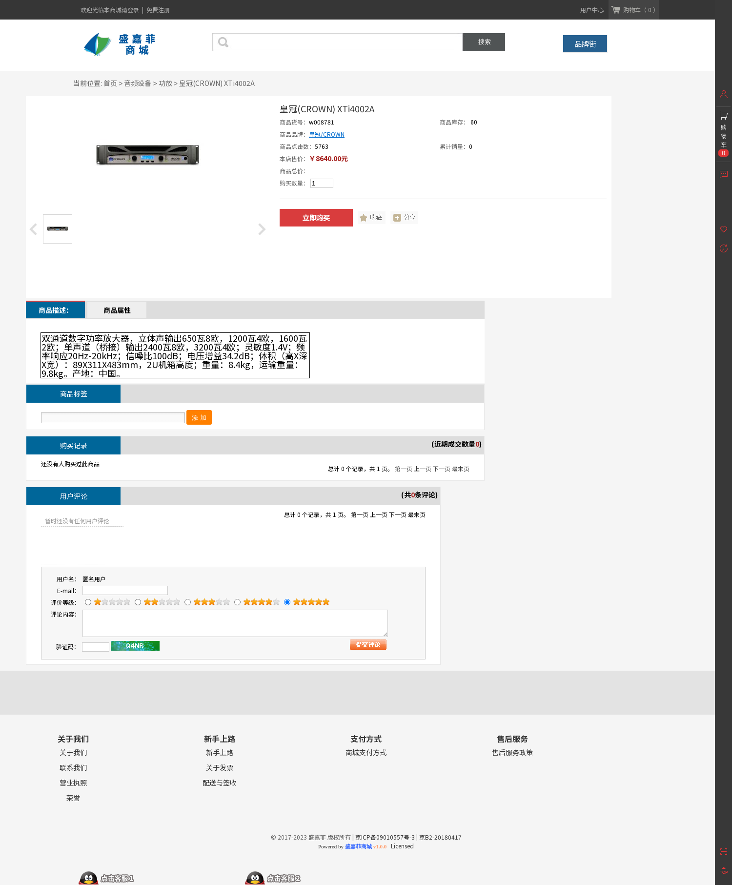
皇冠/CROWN (327, 134)
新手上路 (219, 752)
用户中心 (592, 9)
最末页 (460, 468)
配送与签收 (220, 782)
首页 (110, 83)
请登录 (131, 9)
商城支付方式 (366, 752)
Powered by (352, 846)
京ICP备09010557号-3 (385, 837)
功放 (165, 83)
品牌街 (585, 44)
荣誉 (73, 798)
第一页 (403, 468)
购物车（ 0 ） (641, 9)
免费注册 (158, 9)
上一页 (422, 468)
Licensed (401, 846)
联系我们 (73, 767)
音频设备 (137, 83)
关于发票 (219, 767)
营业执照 (73, 782)
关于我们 (73, 752)
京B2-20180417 (440, 837)
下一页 (441, 468)
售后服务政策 (512, 752)
